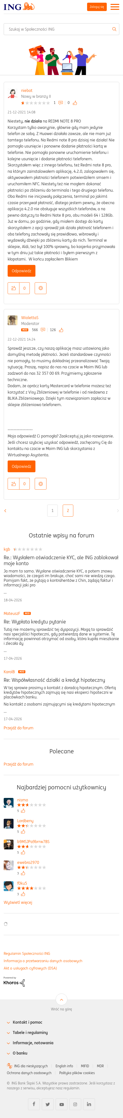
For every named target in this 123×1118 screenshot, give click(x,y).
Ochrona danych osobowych (29, 1073)
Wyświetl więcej (18, 902)
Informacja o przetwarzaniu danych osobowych (43, 960)
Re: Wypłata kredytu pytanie (35, 622)
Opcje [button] (40, 288)
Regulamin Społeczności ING (27, 953)
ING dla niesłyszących (31, 1066)
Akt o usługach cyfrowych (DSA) (30, 968)
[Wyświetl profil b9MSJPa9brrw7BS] (33, 842)
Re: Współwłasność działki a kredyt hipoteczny (54, 680)
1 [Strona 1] (52, 510)
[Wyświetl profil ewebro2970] (31, 863)
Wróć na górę (61, 1009)
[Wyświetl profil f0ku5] (31, 883)
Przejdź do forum (18, 727)
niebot (26, 90)
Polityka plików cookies (77, 1073)
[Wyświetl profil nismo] (31, 800)
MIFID (85, 1066)
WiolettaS (29, 317)
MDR (100, 1066)
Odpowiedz (21, 270)
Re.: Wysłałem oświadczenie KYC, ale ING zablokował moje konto (61, 560)
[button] (13, 288)
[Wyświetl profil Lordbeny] (31, 821)
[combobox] (61, 29)
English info (64, 1066)
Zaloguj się (97, 7)
